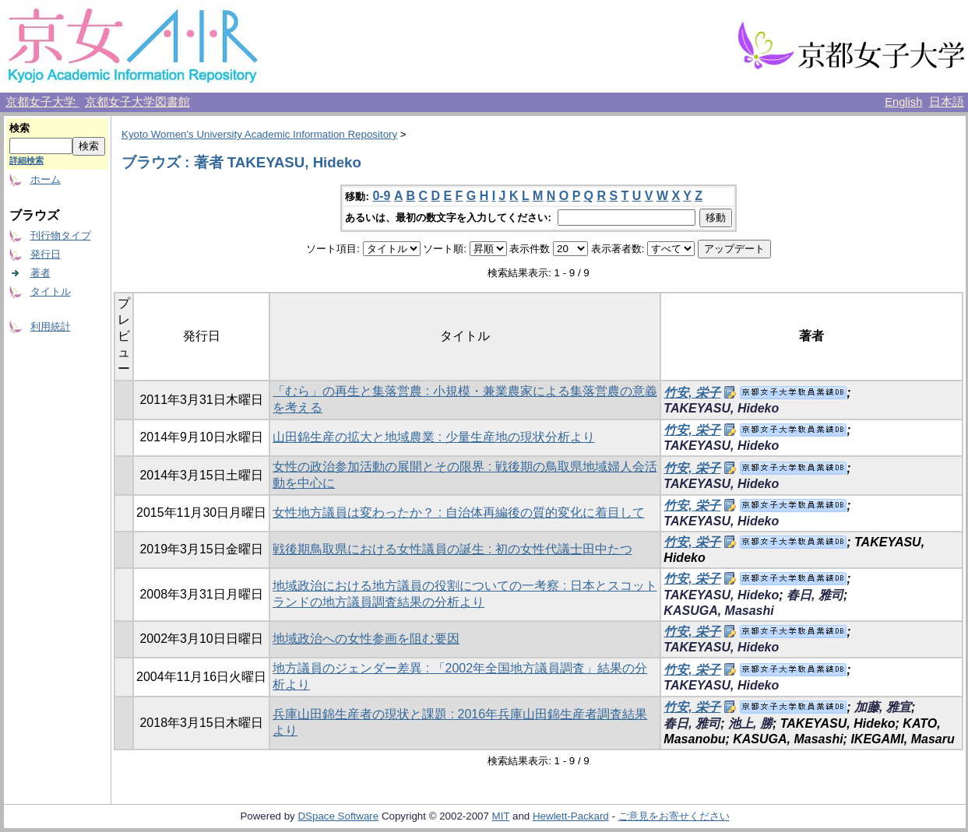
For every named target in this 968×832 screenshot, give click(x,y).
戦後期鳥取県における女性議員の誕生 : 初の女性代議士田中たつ (452, 549)
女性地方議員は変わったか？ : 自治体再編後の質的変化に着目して (458, 512)
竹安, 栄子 (692, 392)
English (903, 102)
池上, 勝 (750, 723)
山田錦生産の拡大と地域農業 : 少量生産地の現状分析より (433, 437)
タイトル (50, 291)
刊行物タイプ (60, 235)
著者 (40, 273)
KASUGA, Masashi (718, 610)
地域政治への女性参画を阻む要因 (366, 638)
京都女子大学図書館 (137, 102)
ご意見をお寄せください (674, 816)
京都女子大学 (42, 102)
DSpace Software (337, 816)
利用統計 (50, 326)
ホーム (45, 179)
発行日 (45, 254)
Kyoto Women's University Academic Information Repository (259, 134)
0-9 (381, 195)
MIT (501, 816)
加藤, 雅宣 (882, 707)
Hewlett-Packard (571, 816)
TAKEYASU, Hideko (721, 408)
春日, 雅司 (815, 595)
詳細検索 (26, 160)
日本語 (946, 102)
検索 (19, 128)
